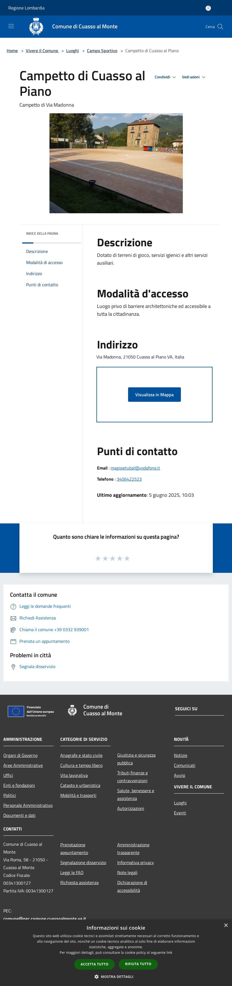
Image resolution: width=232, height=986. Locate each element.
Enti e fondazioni (19, 785)
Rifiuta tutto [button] (138, 964)
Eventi (180, 812)
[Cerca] (220, 26)
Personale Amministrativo (28, 805)
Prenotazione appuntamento (74, 848)
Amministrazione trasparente (133, 848)
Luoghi (72, 50)
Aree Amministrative (23, 765)
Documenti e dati (19, 815)
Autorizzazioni (130, 808)
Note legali (127, 872)
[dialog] (116, 953)
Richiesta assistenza (79, 882)
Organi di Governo (20, 755)
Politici (9, 795)
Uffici (8, 775)
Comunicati (184, 765)
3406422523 (129, 479)
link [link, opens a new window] (169, 952)
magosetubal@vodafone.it (135, 468)
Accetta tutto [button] (94, 964)
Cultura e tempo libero (81, 765)
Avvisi (179, 775)
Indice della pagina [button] (42, 233)
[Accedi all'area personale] (208, 8)
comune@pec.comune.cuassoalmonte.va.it (44, 918)
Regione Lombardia (26, 7)
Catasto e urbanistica (80, 785)
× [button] (226, 926)
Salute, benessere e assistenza (135, 794)
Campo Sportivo (102, 50)
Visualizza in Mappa (154, 394)
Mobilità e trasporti (78, 795)
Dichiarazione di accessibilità (132, 886)
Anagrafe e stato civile (81, 755)
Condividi (166, 77)
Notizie (180, 755)
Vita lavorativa (74, 775)
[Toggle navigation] (11, 26)
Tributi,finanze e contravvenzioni (132, 776)
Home (12, 50)
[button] (116, 976)
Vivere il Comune (42, 50)
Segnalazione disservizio (83, 862)
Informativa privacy (135, 862)
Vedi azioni (194, 77)
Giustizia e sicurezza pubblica (136, 759)
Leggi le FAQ (72, 872)
